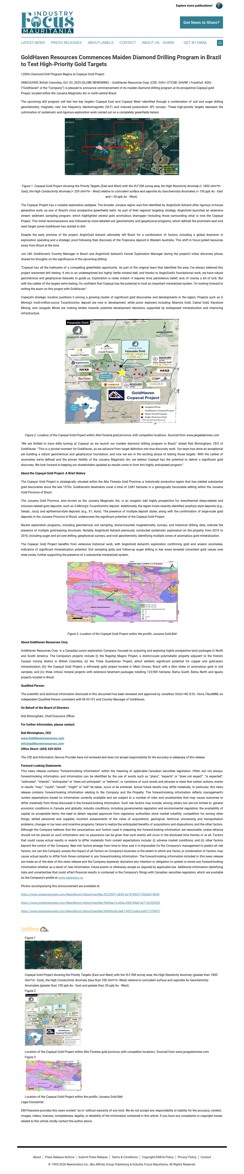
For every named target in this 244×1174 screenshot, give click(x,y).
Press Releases (66, 43)
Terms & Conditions (125, 1157)
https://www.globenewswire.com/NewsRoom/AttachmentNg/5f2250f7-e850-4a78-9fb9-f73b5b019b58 (90, 894)
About (37, 1157)
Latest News (33, 43)
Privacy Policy (187, 1157)
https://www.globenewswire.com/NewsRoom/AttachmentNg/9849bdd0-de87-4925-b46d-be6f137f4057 (90, 911)
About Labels (100, 43)
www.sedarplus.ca (70, 877)
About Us (151, 43)
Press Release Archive (59, 1157)
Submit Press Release (93, 1157)
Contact (128, 43)
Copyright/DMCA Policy (158, 1157)
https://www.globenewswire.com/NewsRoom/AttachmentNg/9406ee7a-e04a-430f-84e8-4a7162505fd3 (90, 903)
